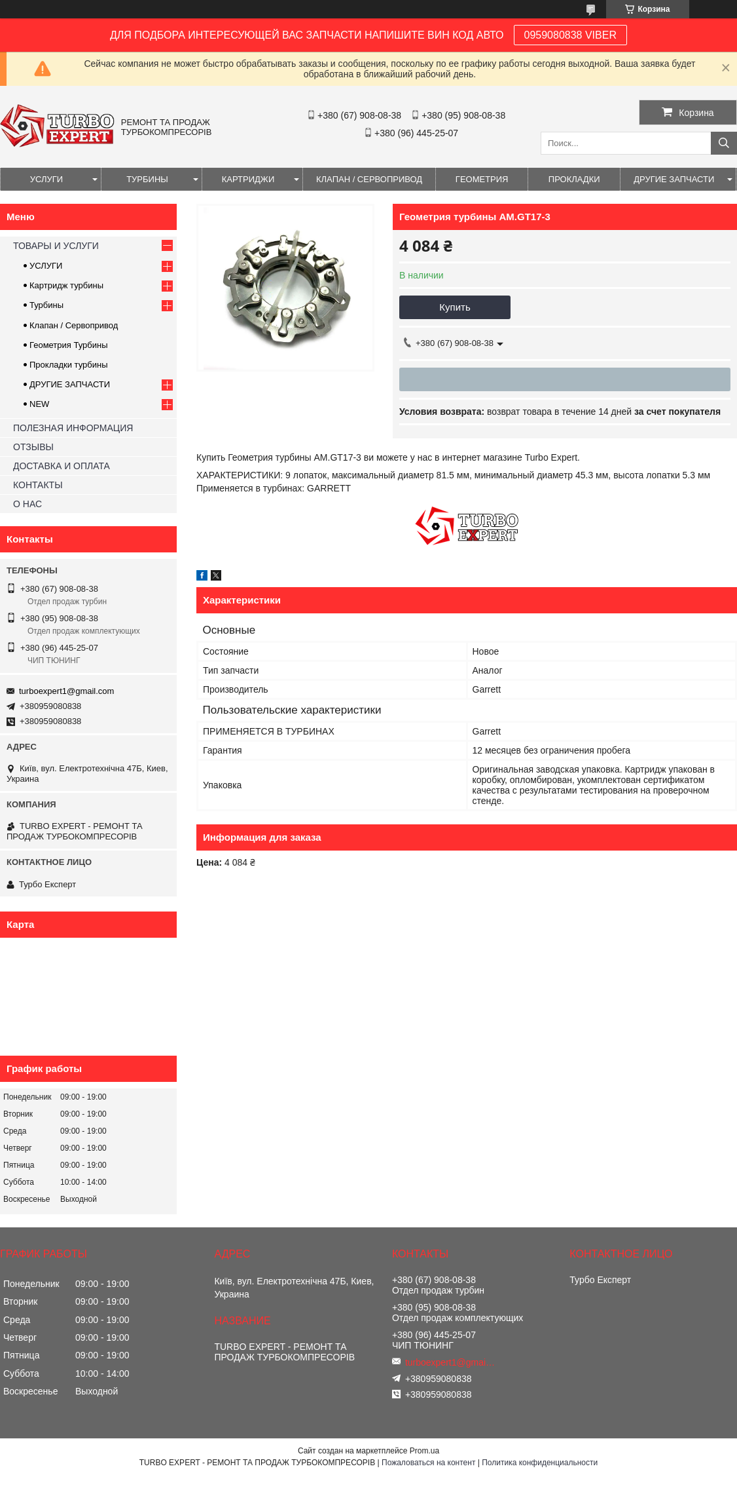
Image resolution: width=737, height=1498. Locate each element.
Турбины (46, 305)
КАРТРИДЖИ (248, 179)
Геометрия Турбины (68, 345)
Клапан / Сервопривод (73, 325)
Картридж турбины (66, 285)
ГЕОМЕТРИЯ (482, 179)
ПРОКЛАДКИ (574, 179)
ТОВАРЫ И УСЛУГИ (56, 245)
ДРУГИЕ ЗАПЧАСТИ (674, 179)
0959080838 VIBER (570, 35)
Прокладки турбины (68, 365)
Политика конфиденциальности (540, 1462)
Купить (454, 307)
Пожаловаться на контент (428, 1462)
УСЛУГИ (46, 179)
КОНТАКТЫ (38, 485)
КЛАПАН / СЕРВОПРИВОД (369, 179)
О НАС (27, 504)
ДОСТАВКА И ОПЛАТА (61, 466)
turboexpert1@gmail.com (66, 691)
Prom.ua (424, 1450)
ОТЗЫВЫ (33, 447)
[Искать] (724, 143)
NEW (39, 404)
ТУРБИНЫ (147, 179)
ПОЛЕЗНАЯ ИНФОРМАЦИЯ (73, 428)
